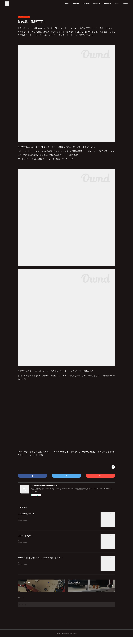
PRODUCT (96, 3)
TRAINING (86, 3)
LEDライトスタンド (25, 536)
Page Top (66, 623)
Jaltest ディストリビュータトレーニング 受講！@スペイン (40, 558)
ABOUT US (75, 3)
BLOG (117, 3)
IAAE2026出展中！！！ (27, 514)
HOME (67, 3)
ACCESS (125, 3)
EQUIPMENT (107, 3)
